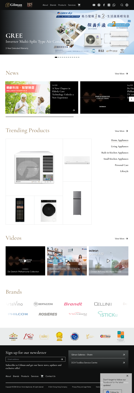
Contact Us (50, 376)
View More (121, 73)
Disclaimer (99, 387)
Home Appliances (119, 140)
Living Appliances (119, 146)
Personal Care (121, 165)
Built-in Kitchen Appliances (114, 152)
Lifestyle (124, 171)
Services (72, 5)
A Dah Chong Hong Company (57, 387)
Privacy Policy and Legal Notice (81, 387)
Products (62, 5)
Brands (53, 5)
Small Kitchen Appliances (116, 158)
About (45, 5)
